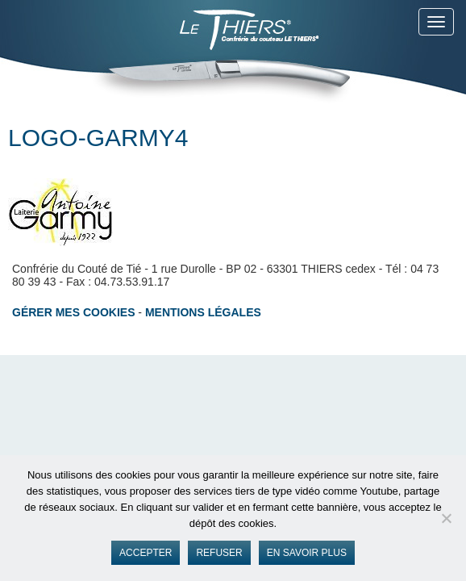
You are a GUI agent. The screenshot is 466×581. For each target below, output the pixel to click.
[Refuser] (446, 518)
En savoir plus (307, 552)
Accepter (145, 552)
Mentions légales (203, 312)
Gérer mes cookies (73, 312)
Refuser (219, 552)
